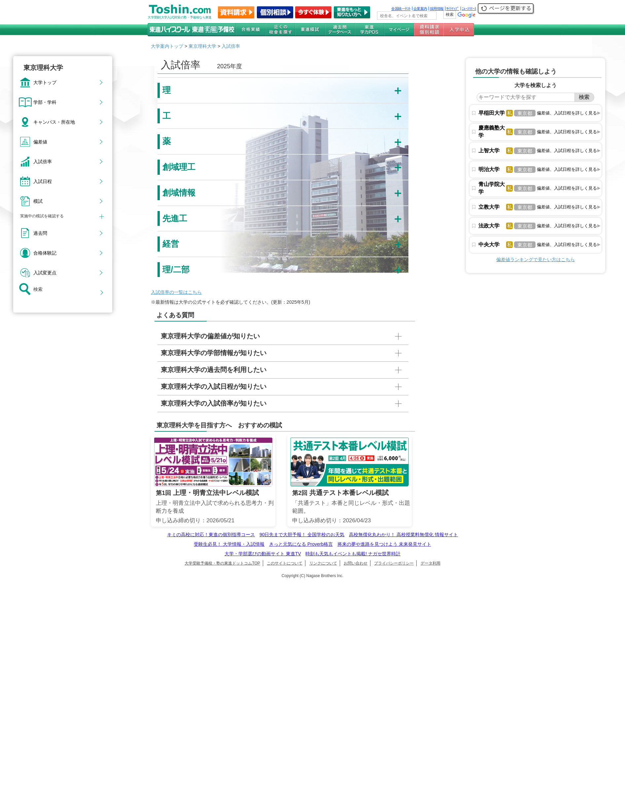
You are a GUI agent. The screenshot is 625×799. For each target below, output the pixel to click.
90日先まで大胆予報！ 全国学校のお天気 (302, 534)
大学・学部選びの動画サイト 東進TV (263, 553)
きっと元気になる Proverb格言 (301, 544)
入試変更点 (44, 272)
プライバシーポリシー (394, 563)
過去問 (40, 233)
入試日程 (42, 181)
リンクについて (323, 563)
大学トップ (44, 82)
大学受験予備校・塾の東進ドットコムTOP (222, 563)
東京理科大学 (202, 46)
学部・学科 (44, 102)
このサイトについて (284, 563)
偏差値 (40, 141)
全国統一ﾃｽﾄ (401, 9)
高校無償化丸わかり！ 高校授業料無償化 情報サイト (403, 534)
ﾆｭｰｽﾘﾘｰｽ (469, 9)
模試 (38, 201)
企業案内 (420, 9)
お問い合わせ (355, 563)
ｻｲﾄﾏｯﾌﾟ (452, 9)
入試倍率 (42, 161)
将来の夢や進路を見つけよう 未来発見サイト (384, 544)
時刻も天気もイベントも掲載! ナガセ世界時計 (352, 553)
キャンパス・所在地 (54, 122)
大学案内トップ (167, 46)
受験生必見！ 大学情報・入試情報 (229, 544)
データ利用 (430, 563)
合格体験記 (44, 253)
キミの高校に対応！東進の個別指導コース (211, 534)
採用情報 (437, 9)
